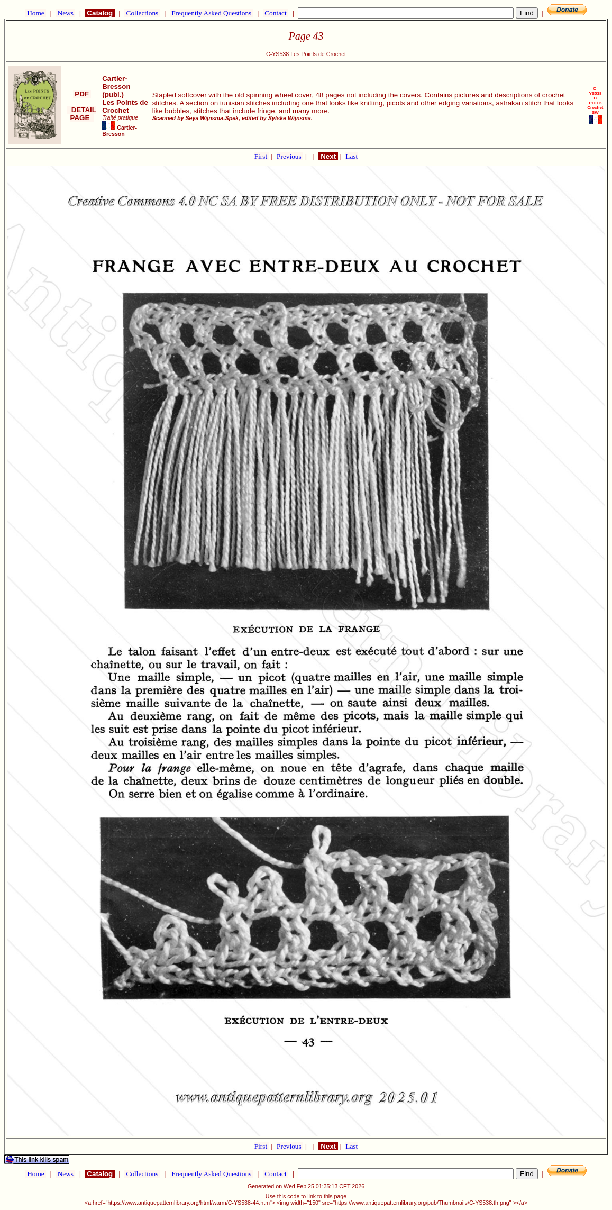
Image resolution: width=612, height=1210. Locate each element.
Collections (142, 13)
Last (351, 156)
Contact (275, 13)
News (65, 13)
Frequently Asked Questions (211, 13)
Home (35, 13)
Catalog (100, 13)
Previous (290, 156)
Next (327, 156)
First (261, 156)
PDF (82, 94)
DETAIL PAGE (81, 114)
